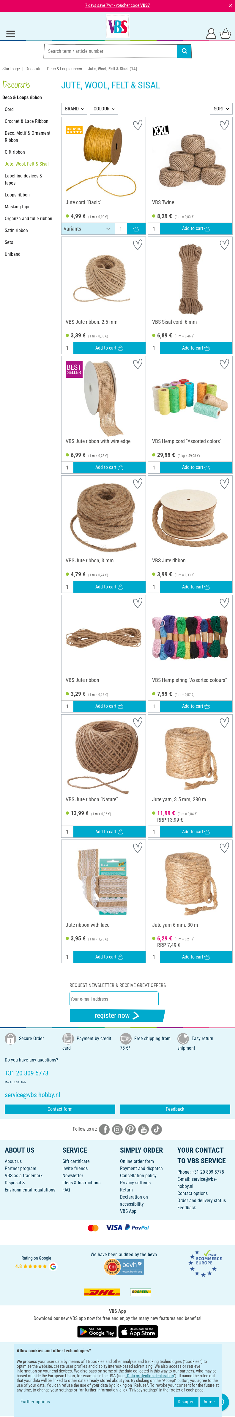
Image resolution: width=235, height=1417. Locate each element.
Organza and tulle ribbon (28, 218)
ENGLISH (117, 1350)
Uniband (12, 254)
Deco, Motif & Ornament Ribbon (28, 136)
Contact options (192, 1193)
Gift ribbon (15, 152)
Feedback (175, 1109)
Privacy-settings (135, 1183)
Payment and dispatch (141, 1168)
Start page (11, 69)
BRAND (72, 109)
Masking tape (18, 207)
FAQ (66, 1190)
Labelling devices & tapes (23, 179)
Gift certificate (76, 1161)
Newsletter (72, 1175)
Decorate (33, 69)
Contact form (60, 1109)
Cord (9, 109)
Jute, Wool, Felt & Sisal (27, 164)
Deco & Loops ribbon (64, 69)
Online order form (137, 1161)
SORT (219, 109)
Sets (9, 242)
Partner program (20, 1168)
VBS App (128, 1211)
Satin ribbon (16, 230)
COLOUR (102, 109)
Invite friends (75, 1168)
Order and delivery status (201, 1200)
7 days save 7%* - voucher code (117, 5)
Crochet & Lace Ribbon (26, 121)
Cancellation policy (138, 1175)
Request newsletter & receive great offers (118, 985)
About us (13, 1161)
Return (126, 1190)
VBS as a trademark (23, 1175)
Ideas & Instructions (81, 1183)
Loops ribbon (17, 195)
